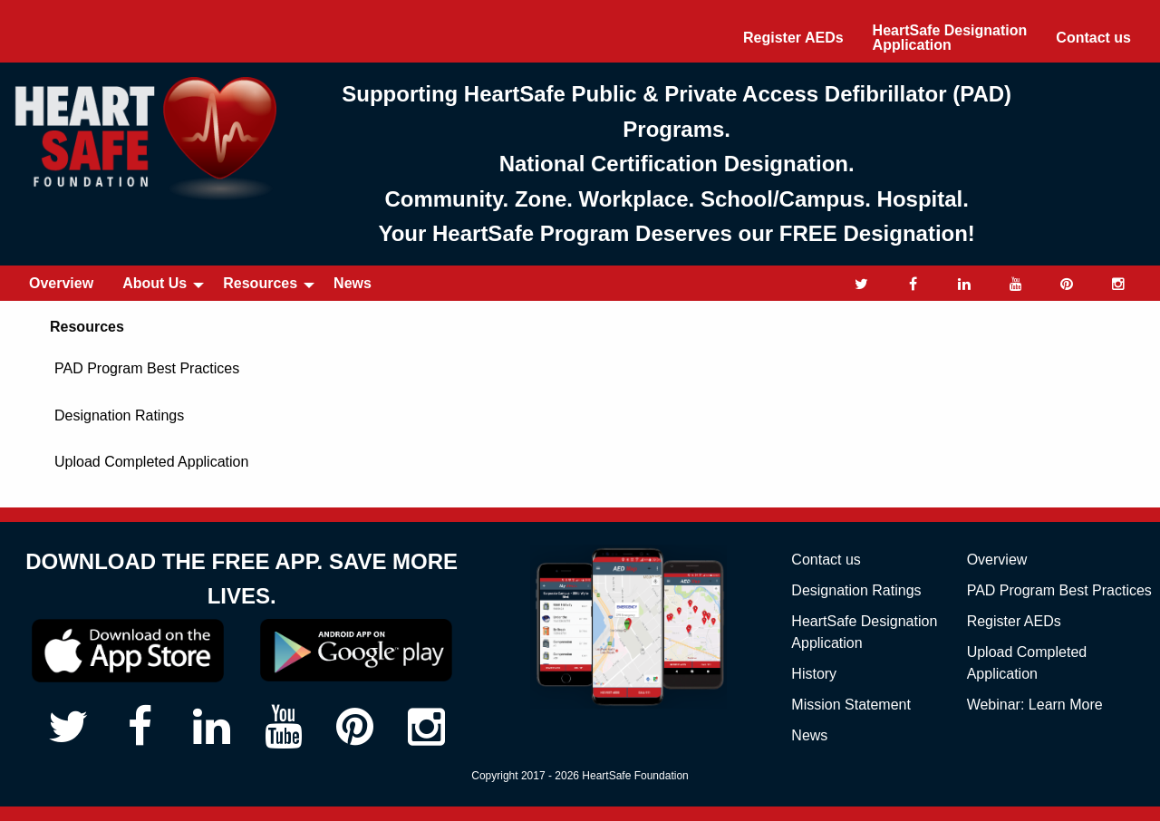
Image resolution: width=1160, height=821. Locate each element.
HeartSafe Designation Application (950, 38)
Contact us (1093, 37)
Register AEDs (793, 37)
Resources (260, 283)
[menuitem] (793, 38)
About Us (154, 283)
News (353, 283)
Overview (61, 283)
